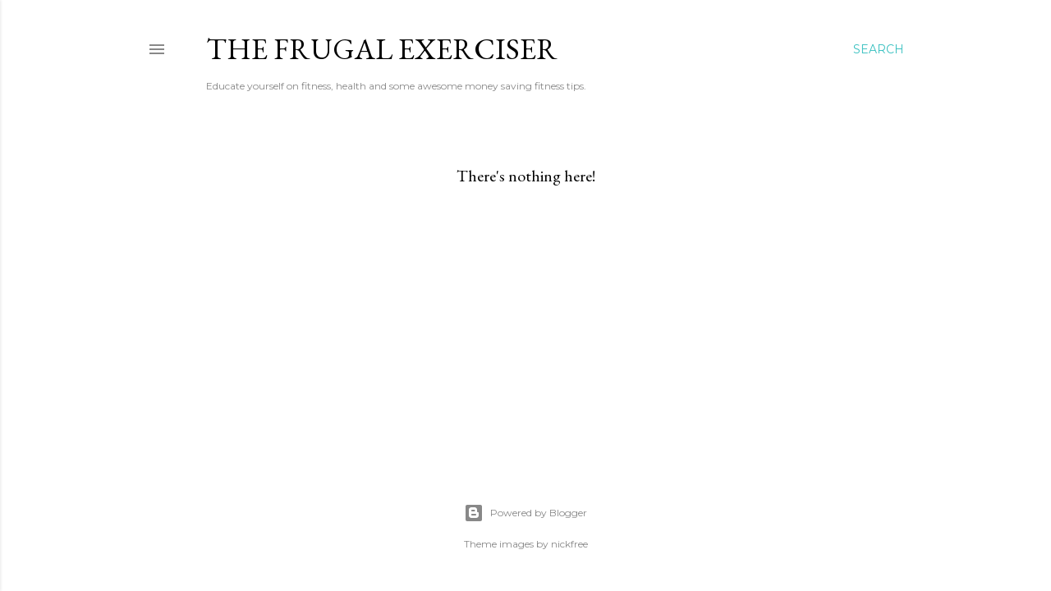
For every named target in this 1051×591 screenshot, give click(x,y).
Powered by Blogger (525, 513)
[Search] (878, 49)
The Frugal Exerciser (382, 49)
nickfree (569, 544)
